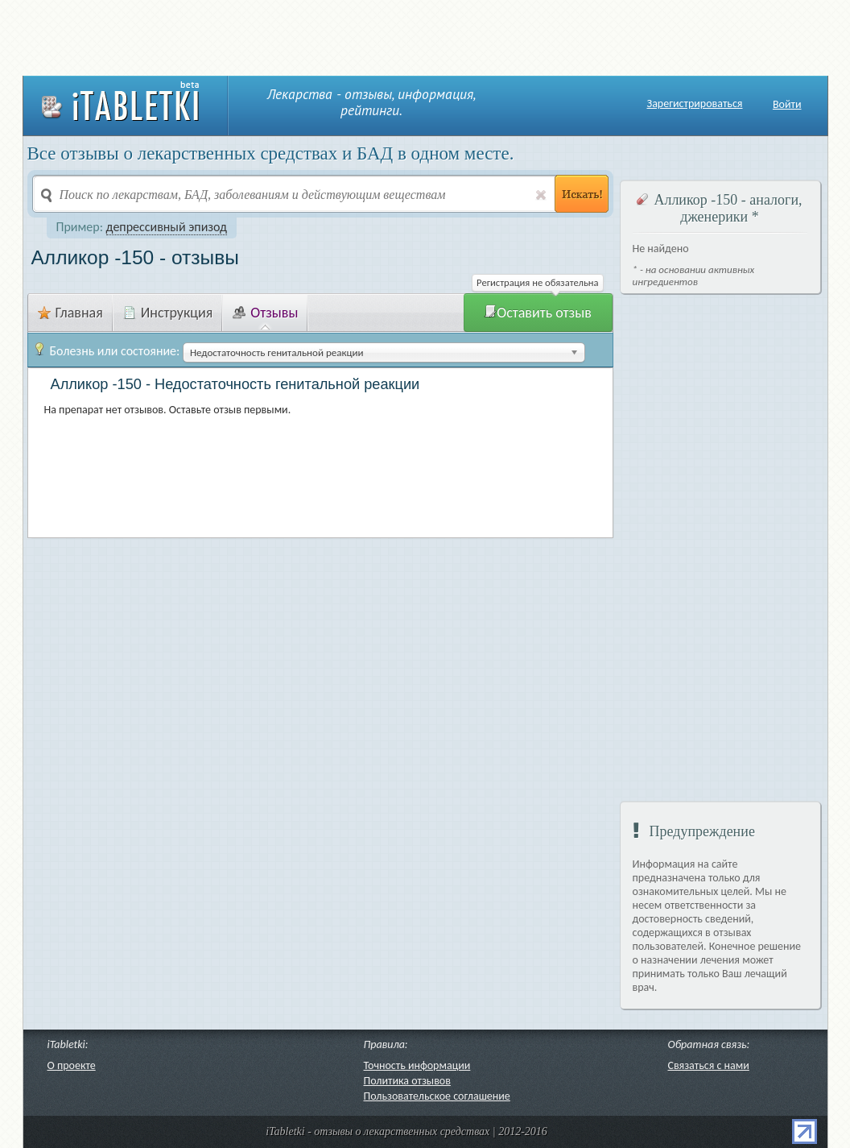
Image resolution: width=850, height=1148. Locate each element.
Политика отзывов (407, 1081)
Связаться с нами (708, 1065)
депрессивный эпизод (166, 226)
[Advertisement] (425, 36)
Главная (70, 312)
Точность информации (417, 1065)
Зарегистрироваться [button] (695, 104)
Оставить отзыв (538, 312)
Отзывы (265, 312)
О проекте (71, 1065)
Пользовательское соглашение (437, 1096)
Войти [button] (787, 104)
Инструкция (168, 312)
